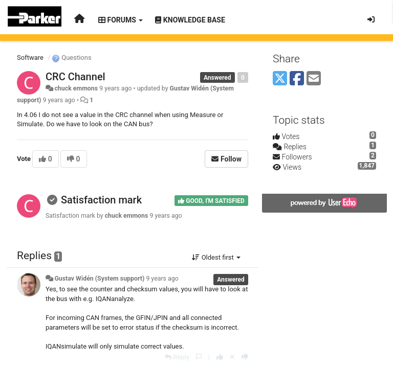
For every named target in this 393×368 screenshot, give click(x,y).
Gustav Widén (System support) (99, 278)
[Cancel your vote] (232, 357)
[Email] (314, 79)
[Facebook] (297, 79)
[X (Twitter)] (280, 79)
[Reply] (177, 357)
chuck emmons (76, 88)
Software (30, 57)
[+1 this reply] (219, 357)
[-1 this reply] (245, 357)
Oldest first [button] (216, 257)
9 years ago (162, 278)
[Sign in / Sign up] (371, 19)
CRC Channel (75, 77)
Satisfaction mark (101, 200)
